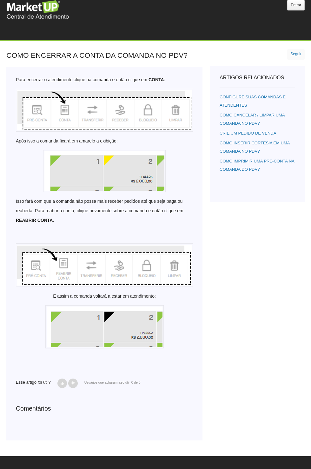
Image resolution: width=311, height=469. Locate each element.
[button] (62, 383)
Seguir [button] (295, 54)
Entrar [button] (296, 5)
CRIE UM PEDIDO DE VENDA (248, 133)
